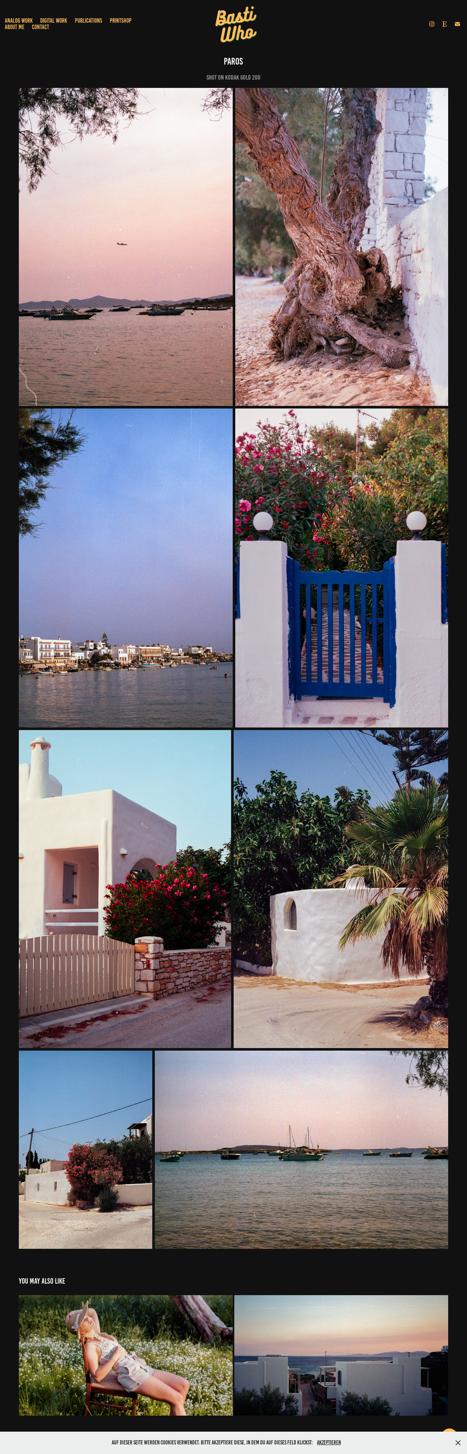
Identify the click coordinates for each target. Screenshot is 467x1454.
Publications (88, 20)
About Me (14, 27)
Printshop (121, 20)
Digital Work (53, 20)
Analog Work (19, 20)
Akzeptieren (329, 1442)
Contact (40, 27)
